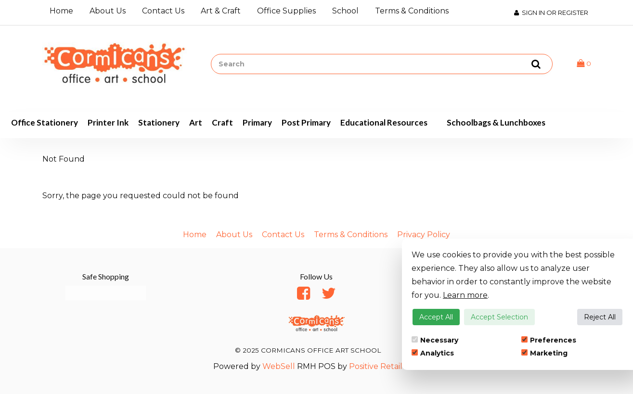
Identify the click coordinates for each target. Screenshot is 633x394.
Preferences (548, 340)
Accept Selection (499, 317)
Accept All (436, 317)
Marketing (544, 353)
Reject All (600, 317)
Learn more (465, 295)
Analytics (433, 353)
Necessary (435, 340)
